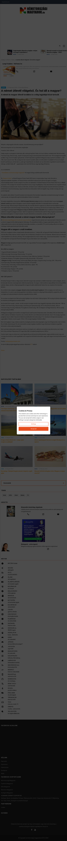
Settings (33, 424)
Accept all (33, 429)
